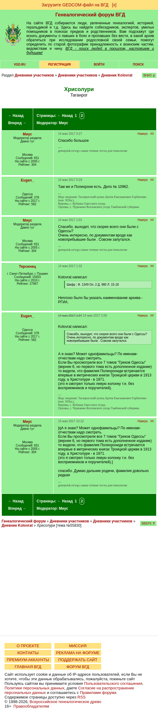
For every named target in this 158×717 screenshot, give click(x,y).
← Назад (15, 116)
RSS (81, 697)
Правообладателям (31, 706)
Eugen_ (27, 180)
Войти (99, 64)
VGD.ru (20, 64)
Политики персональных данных (34, 688)
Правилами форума (98, 692)
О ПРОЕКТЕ (28, 646)
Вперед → (17, 123)
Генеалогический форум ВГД (90, 14)
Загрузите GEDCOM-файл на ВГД (75, 4)
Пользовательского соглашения (113, 683)
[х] (114, 4)
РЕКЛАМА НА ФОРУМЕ (77, 653)
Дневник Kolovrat (116, 75)
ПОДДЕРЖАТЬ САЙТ (78, 660)
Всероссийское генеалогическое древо (65, 701)
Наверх (143, 133)
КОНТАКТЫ (28, 653)
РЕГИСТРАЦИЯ (59, 64)
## (152, 133)
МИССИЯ (78, 646)
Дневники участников (34, 75)
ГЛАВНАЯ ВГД (28, 666)
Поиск (138, 64)
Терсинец (27, 266)
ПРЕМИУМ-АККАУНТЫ (28, 660)
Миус (63, 123)
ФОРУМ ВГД (78, 666)
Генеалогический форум (24, 521)
